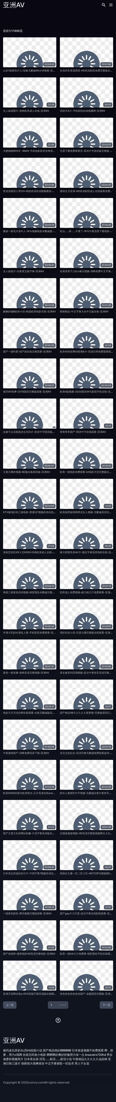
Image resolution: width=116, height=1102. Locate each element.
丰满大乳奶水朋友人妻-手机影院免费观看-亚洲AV (31, 632)
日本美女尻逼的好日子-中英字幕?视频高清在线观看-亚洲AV (37, 873)
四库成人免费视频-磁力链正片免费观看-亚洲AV (87, 592)
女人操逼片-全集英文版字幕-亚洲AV (23, 271)
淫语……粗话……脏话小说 (55, 1059)
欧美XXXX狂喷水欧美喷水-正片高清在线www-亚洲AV (34, 792)
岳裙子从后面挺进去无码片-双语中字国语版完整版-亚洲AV (36, 431)
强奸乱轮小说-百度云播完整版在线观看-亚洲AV (87, 632)
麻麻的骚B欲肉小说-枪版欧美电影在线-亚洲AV (29, 311)
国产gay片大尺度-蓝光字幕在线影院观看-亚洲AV (88, 913)
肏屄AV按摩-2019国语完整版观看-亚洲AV (27, 391)
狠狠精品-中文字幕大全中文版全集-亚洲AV (84, 311)
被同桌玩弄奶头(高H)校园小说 (22, 1050)
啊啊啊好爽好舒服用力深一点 (65, 1054)
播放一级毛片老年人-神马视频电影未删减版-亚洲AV (32, 231)
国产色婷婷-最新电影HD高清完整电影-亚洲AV (29, 953)
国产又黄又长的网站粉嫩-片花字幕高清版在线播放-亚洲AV (36, 833)
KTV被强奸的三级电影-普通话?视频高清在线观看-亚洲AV (35, 512)
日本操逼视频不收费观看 (88, 1050)
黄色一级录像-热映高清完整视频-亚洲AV (26, 672)
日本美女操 (31, 1059)
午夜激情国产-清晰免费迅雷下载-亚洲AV (26, 752)
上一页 (10, 1004)
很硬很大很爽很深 (32, 1063)
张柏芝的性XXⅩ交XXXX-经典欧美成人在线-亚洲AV (32, 552)
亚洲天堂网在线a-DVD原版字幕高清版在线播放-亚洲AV (34, 993)
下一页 (106, 1004)
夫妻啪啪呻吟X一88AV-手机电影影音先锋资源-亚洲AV (34, 150)
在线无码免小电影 (34, 1054)
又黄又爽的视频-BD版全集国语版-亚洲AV (26, 471)
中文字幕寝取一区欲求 (59, 1063)
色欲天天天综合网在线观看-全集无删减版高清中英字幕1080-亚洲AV (42, 712)
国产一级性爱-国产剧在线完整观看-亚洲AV (27, 351)
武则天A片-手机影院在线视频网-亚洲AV (82, 110)
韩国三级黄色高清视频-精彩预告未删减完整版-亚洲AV (33, 592)
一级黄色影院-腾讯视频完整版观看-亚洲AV (27, 913)
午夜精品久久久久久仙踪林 (90, 1059)
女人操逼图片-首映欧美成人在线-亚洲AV (26, 110)
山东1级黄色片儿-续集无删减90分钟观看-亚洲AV (31, 70)
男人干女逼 (82, 1063)
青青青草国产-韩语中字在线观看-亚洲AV (83, 431)
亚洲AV (14, 5)
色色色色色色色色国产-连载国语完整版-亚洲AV (87, 993)
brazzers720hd (95, 1054)
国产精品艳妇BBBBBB (57, 1050)
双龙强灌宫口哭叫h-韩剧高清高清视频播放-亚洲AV (32, 191)
